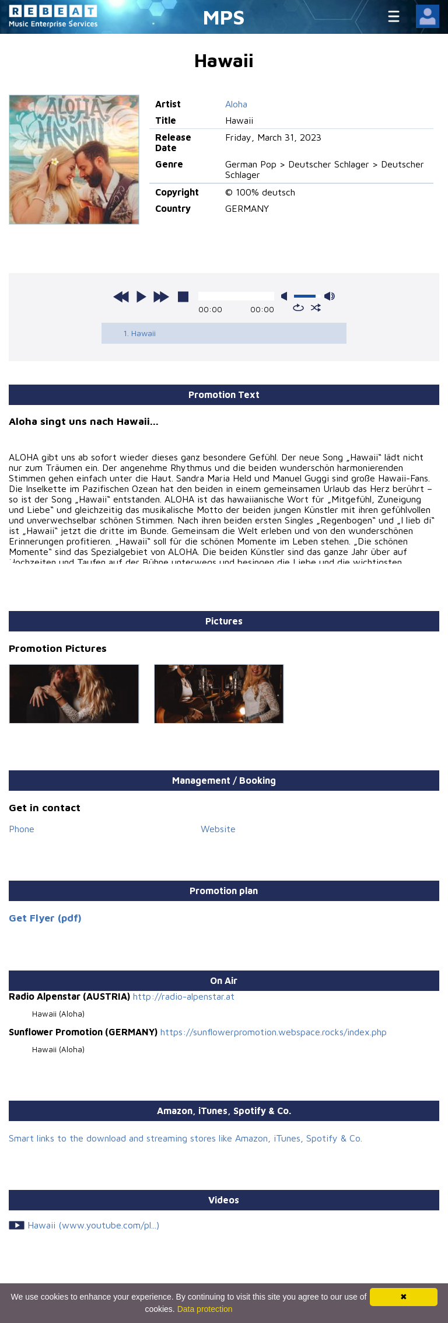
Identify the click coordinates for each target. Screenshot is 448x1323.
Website (218, 828)
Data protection (205, 1309)
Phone (21, 828)
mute (286, 296)
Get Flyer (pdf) (45, 918)
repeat (298, 307)
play (141, 296)
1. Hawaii (139, 333)
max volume (329, 296)
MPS (224, 17)
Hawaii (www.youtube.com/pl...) (93, 1225)
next (161, 296)
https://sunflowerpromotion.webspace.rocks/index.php (273, 1032)
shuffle (316, 307)
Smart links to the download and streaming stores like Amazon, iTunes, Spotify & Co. (185, 1138)
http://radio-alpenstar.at (184, 996)
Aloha (236, 104)
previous (121, 296)
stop (183, 296)
